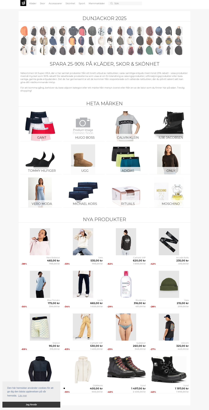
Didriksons (98, 385)
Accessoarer (56, 3)
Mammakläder (97, 3)
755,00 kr (54, 263)
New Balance (53, 257)
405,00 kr (96, 388)
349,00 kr (140, 349)
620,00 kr (139, 260)
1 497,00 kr (138, 388)
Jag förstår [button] (31, 404)
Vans (100, 257)
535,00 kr (96, 260)
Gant (41, 137)
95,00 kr (54, 345)
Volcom (185, 343)
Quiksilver (141, 343)
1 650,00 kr (139, 263)
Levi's (100, 300)
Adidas (128, 170)
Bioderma (141, 300)
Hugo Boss (85, 137)
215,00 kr (183, 303)
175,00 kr (54, 303)
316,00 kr (140, 303)
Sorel (143, 385)
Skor (43, 3)
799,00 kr (97, 263)
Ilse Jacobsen (171, 137)
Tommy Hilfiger (42, 170)
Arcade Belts (182, 257)
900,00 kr (97, 392)
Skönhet (71, 3)
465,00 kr (53, 260)
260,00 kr (139, 345)
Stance (56, 343)
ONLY (170, 170)
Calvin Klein (128, 137)
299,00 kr (183, 306)
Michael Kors (85, 204)
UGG (85, 170)
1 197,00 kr (182, 388)
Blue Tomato (53, 300)
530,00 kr (96, 345)
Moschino (171, 204)
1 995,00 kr (182, 392)
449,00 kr (183, 349)
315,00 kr (55, 349)
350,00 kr (54, 306)
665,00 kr (96, 303)
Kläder (33, 3)
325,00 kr (182, 345)
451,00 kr (140, 306)
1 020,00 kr (96, 306)
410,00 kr (183, 263)
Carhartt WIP (139, 257)
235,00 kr (182, 260)
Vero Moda (42, 204)
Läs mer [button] (22, 395)
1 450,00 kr (96, 349)
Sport (82, 3)
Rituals (128, 204)
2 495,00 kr (139, 392)
